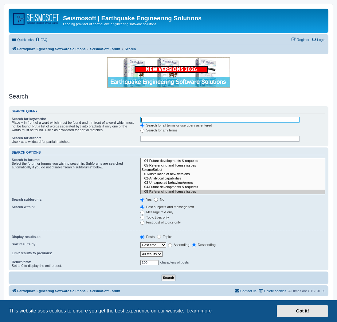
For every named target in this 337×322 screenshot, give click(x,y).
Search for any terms (159, 130)
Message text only (157, 212)
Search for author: (26, 138)
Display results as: (26, 237)
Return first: (21, 262)
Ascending (179, 245)
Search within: (23, 207)
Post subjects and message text (167, 207)
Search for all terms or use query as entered (176, 125)
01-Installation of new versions (233, 174)
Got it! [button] (302, 310)
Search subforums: (27, 199)
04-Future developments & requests (233, 161)
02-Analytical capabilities (233, 178)
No (159, 199)
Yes (146, 199)
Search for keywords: (29, 119)
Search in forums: (26, 160)
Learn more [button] (199, 310)
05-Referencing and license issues (233, 165)
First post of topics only (160, 222)
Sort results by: (24, 244)
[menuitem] (41, 39)
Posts (147, 237)
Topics (164, 237)
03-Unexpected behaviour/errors (233, 183)
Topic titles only (154, 217)
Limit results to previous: (32, 253)
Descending (204, 245)
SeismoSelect (233, 170)
